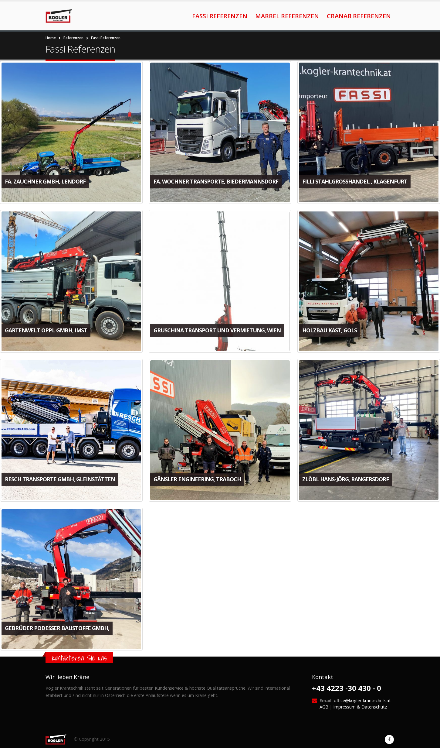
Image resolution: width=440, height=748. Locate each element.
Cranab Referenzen (359, 16)
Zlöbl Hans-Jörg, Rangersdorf (344, 478)
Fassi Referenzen (219, 16)
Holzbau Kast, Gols (328, 330)
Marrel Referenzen (287, 16)
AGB (324, 707)
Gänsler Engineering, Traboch (196, 478)
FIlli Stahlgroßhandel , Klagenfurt (353, 181)
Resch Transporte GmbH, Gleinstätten (60, 478)
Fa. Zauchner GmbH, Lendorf (45, 181)
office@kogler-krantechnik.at (362, 700)
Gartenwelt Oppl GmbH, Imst (46, 330)
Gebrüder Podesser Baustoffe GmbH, (57, 626)
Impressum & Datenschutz (360, 707)
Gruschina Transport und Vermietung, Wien (216, 330)
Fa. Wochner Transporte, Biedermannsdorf (215, 181)
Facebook (389, 739)
